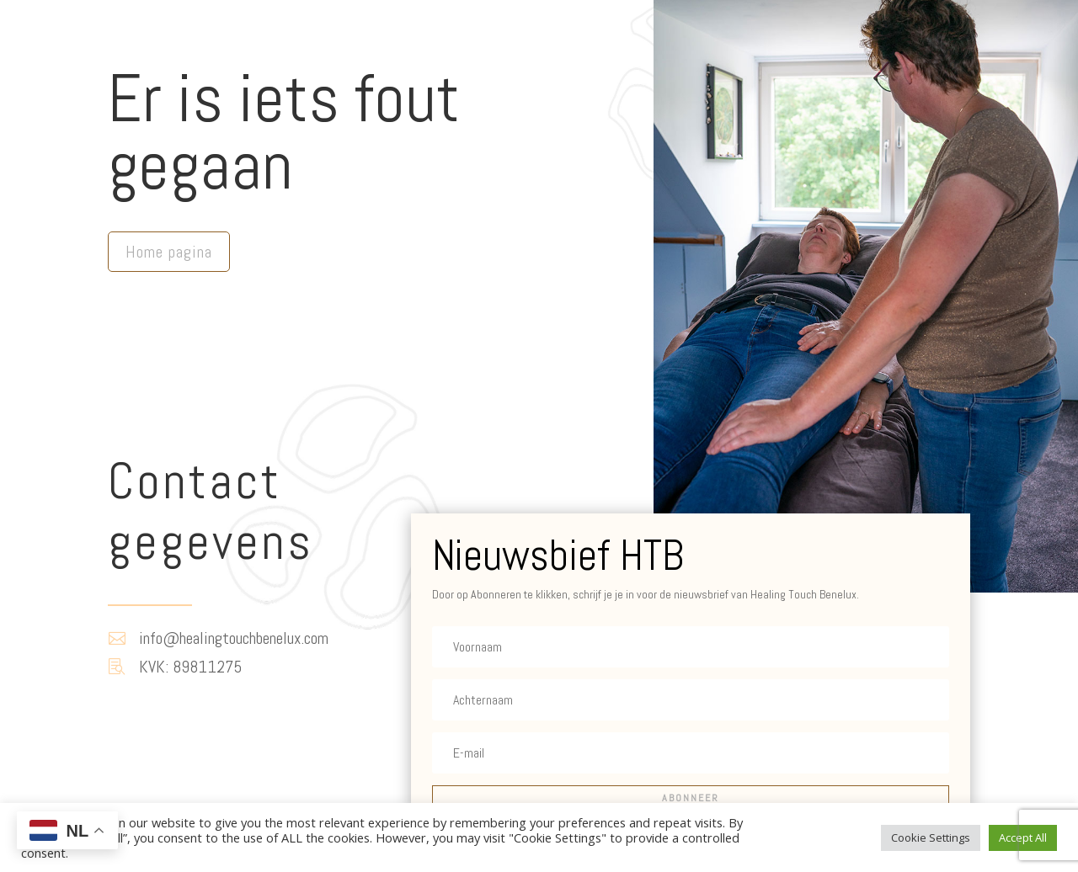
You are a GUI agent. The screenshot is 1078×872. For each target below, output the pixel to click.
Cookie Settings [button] (930, 837)
